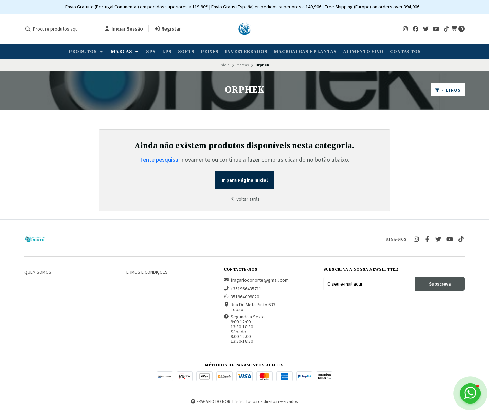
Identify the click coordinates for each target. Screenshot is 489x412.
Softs (186, 51)
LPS (166, 51)
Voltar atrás (244, 199)
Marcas (125, 51)
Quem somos (37, 272)
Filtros (447, 90)
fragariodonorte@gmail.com (256, 280)
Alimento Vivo (363, 51)
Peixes (209, 51)
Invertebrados (246, 51)
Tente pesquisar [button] (160, 159)
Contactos (405, 51)
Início (225, 65)
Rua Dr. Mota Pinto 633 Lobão (249, 307)
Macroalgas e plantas (305, 51)
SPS (151, 51)
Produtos (86, 51)
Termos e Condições (146, 272)
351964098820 (241, 296)
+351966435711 (242, 288)
